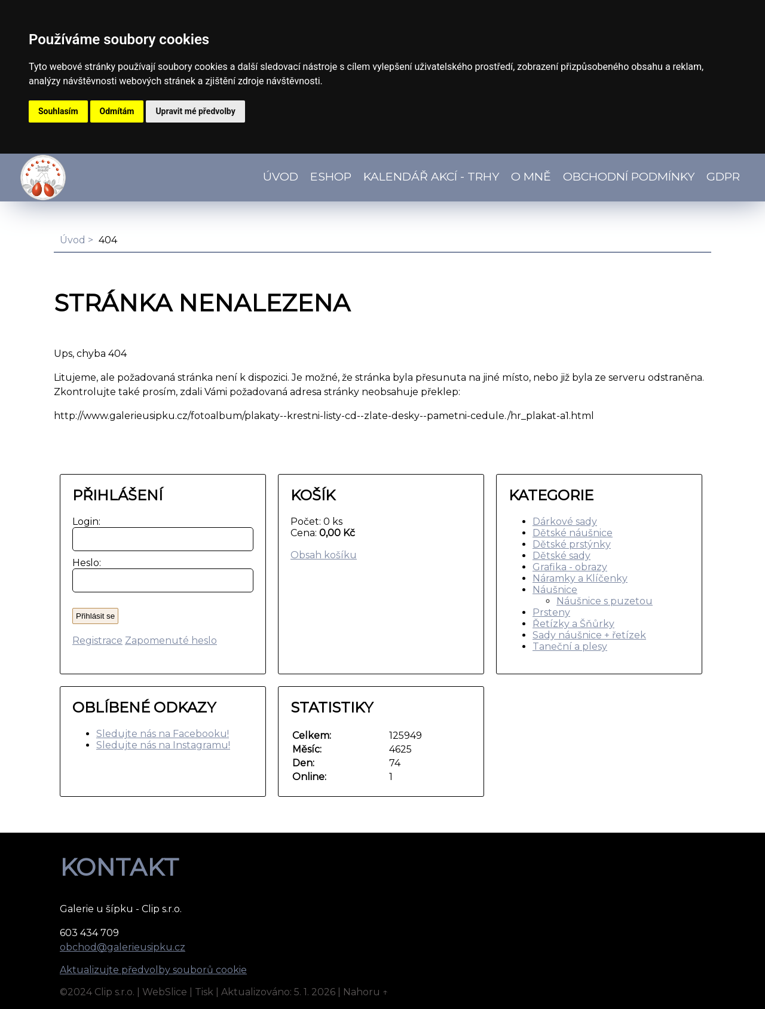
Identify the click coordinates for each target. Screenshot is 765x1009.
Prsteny (551, 612)
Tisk (204, 992)
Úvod (280, 176)
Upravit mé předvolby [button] (195, 111)
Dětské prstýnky (572, 544)
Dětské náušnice (573, 533)
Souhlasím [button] (58, 111)
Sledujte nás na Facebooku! (162, 733)
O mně (531, 176)
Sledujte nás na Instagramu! (163, 745)
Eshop (330, 176)
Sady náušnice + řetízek (589, 635)
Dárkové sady (565, 521)
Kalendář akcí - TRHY (431, 176)
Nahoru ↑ (365, 992)
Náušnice (555, 589)
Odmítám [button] (117, 111)
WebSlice (164, 992)
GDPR (723, 176)
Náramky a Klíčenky (580, 578)
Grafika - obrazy (570, 567)
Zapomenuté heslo (171, 640)
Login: (84, 521)
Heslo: (84, 562)
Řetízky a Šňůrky (573, 623)
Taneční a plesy (570, 646)
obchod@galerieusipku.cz (122, 947)
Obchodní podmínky (628, 176)
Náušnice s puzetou (604, 601)
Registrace (97, 640)
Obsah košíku (323, 555)
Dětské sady (561, 555)
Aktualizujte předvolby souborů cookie (153, 970)
